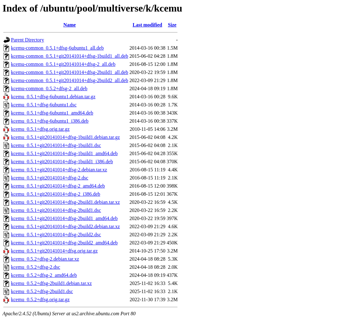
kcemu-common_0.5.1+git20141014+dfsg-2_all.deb (63, 64)
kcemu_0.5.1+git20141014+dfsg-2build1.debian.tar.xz (65, 202)
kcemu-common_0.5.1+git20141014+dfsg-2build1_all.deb (69, 72)
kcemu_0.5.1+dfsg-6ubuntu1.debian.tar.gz (53, 96)
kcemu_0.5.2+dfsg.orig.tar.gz (40, 299)
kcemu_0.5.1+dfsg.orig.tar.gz (40, 129)
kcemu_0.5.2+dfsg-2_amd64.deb (44, 275)
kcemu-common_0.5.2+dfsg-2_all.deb (49, 88)
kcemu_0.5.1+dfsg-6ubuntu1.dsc (43, 104)
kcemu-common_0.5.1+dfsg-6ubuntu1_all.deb (57, 48)
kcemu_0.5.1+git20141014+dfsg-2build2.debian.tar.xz (65, 226)
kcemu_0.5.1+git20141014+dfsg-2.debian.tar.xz (59, 169)
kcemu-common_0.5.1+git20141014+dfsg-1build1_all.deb (69, 56)
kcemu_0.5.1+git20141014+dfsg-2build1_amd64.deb (64, 218)
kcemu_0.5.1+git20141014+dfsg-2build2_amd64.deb (64, 242)
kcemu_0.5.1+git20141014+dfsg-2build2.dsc (56, 234)
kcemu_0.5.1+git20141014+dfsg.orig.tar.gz (54, 250)
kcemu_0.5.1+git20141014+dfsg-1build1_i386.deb (62, 161)
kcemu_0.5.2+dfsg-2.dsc (35, 267)
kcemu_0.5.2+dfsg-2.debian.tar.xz (45, 259)
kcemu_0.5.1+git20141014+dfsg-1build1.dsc (56, 145)
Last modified (147, 24)
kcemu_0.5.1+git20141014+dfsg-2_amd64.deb (58, 186)
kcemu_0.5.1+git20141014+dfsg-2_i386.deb (55, 194)
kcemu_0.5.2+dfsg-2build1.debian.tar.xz (51, 283)
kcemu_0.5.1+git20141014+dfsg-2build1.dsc (56, 210)
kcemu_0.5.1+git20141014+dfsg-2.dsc (49, 177)
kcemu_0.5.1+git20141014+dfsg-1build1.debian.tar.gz (65, 137)
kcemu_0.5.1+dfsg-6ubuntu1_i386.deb (50, 121)
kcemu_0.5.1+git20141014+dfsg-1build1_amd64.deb (64, 153)
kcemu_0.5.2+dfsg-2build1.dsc (42, 291)
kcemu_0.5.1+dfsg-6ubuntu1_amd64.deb (52, 112)
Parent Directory (27, 39)
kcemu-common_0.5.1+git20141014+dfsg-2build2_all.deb (69, 80)
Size (172, 24)
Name (69, 24)
